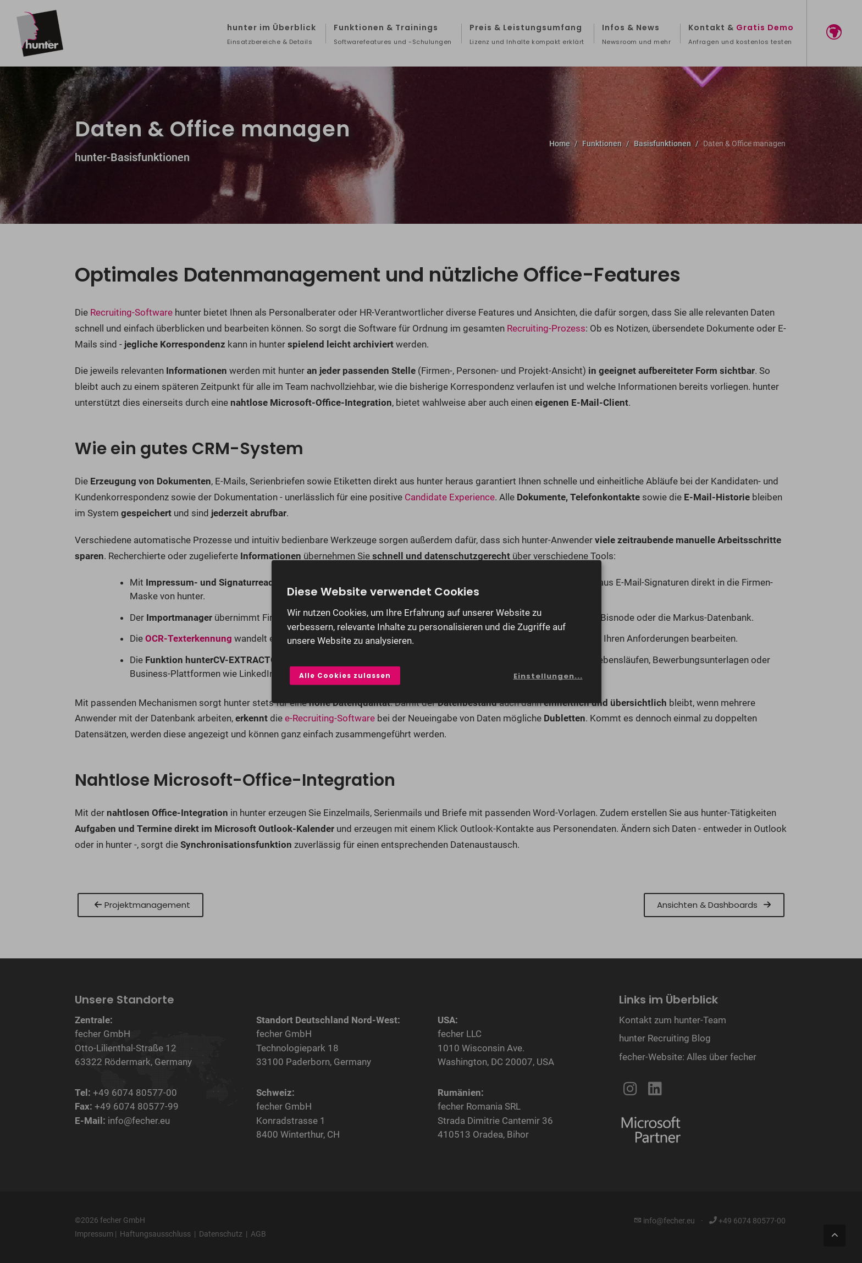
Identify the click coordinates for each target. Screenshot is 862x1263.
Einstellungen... (548, 676)
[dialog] (436, 631)
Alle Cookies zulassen (345, 675)
